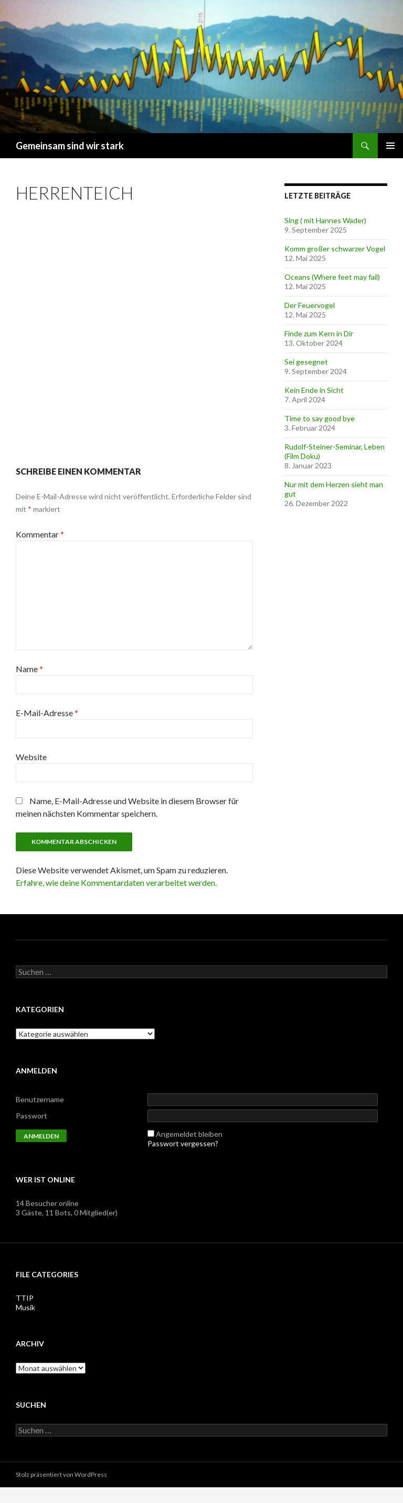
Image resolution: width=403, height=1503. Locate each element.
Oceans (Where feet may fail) (332, 276)
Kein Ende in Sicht (314, 390)
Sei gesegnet (306, 361)
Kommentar (40, 534)
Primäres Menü (390, 145)
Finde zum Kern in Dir (318, 333)
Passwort (31, 1115)
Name (29, 669)
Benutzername (40, 1099)
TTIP (25, 1297)
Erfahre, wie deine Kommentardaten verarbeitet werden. (116, 882)
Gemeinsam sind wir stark (70, 145)
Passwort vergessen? (182, 1143)
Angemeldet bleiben (189, 1133)
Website (31, 757)
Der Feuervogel (309, 305)
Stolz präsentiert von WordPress (61, 1474)
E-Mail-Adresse (47, 713)
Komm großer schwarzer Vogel (334, 248)
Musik (25, 1307)
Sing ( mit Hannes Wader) (325, 220)
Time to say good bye (319, 418)
